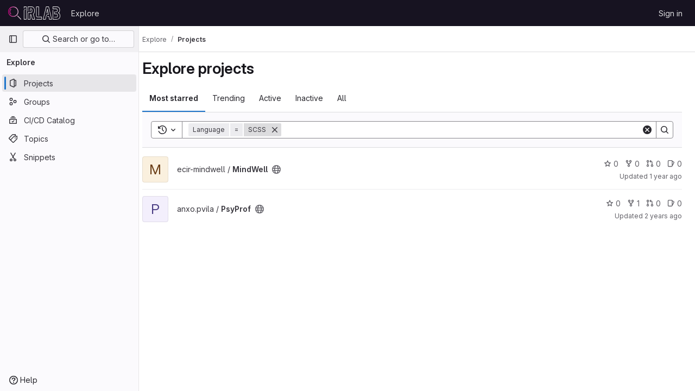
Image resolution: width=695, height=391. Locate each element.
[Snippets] (69, 157)
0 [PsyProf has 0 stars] (613, 203)
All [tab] (351, 98)
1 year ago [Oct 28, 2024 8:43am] (665, 176)
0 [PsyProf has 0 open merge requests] (653, 203)
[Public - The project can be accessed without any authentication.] (286, 169)
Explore (85, 13)
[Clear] (647, 129)
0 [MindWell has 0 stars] (611, 163)
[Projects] (69, 83)
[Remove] (284, 129)
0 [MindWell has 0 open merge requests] (653, 163)
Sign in (671, 13)
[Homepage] (34, 13)
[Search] (466, 129)
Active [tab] (280, 98)
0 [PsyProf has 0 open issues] (674, 203)
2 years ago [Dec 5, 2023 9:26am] (663, 216)
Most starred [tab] (183, 98)
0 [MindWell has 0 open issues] (674, 163)
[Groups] (69, 101)
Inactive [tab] (319, 98)
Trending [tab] (238, 98)
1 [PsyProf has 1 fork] (633, 203)
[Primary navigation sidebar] (13, 39)
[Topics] (69, 138)
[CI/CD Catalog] (69, 120)
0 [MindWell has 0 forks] (632, 163)
